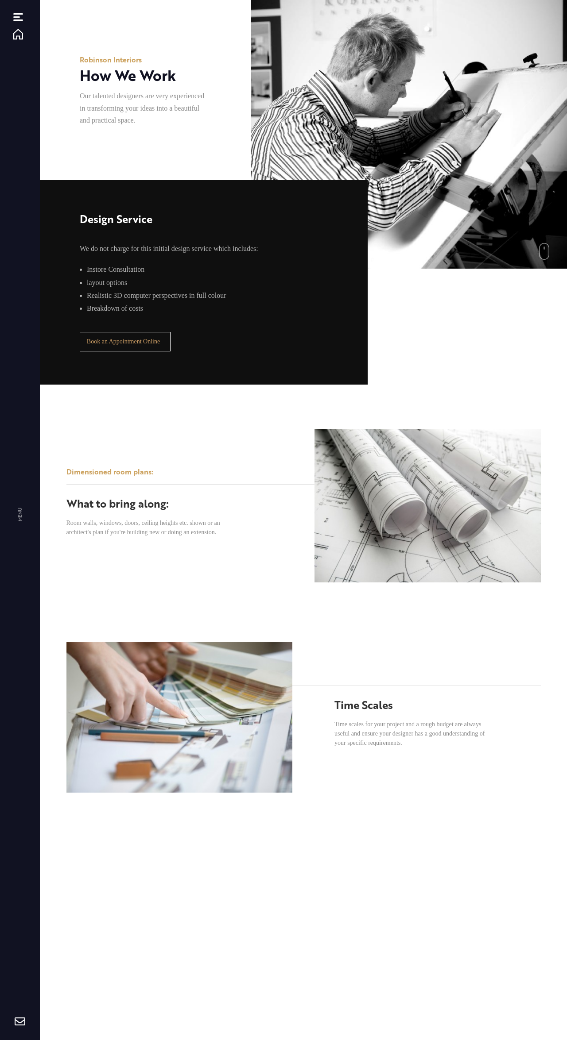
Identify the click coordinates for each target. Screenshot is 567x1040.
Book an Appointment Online (123, 341)
